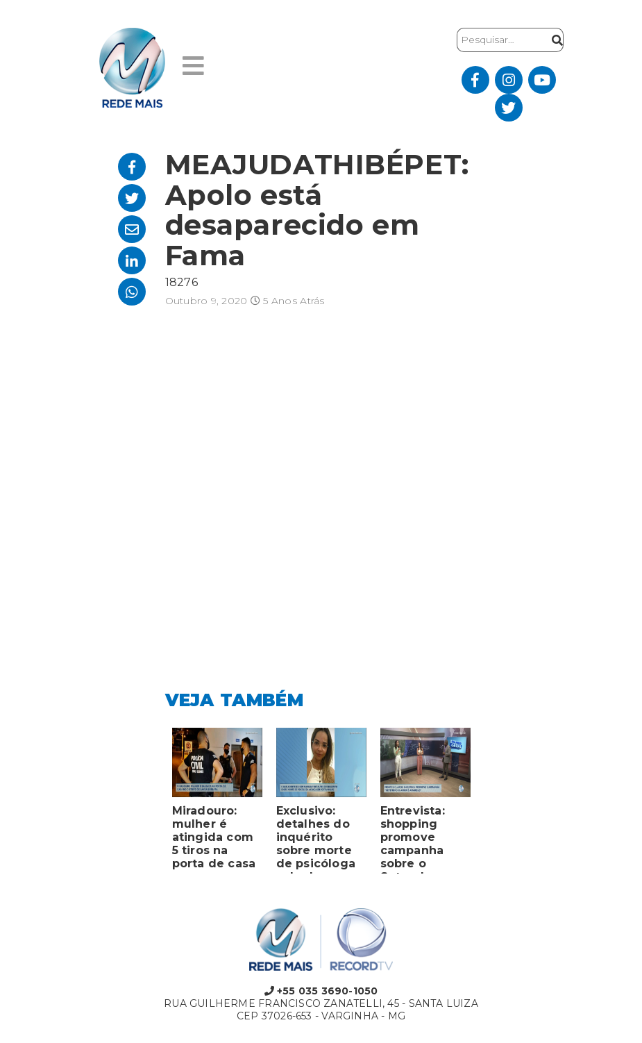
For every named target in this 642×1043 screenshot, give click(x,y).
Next (488, 804)
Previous (155, 804)
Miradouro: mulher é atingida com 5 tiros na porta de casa (214, 837)
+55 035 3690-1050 (321, 991)
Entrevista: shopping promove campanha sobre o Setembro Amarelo (412, 839)
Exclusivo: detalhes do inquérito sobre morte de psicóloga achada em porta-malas (316, 839)
